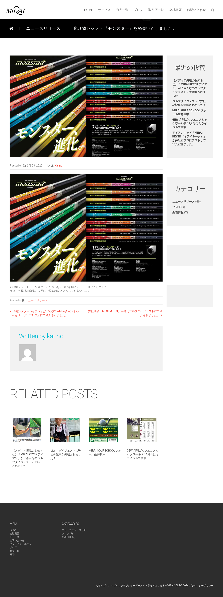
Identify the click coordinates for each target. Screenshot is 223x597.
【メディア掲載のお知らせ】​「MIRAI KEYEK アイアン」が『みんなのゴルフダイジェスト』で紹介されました (27, 458)
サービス (104, 10)
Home (88, 10)
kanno (58, 165)
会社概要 (175, 10)
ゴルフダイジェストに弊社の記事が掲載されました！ (65, 454)
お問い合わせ (196, 10)
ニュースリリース (43, 28)
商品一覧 (122, 10)
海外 (12, 554)
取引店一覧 (156, 10)
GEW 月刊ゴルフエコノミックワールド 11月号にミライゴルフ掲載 (143, 454)
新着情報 (177, 212)
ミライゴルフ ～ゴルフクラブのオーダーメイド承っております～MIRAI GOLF (138, 585)
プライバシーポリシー (22, 544)
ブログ (138, 10)
